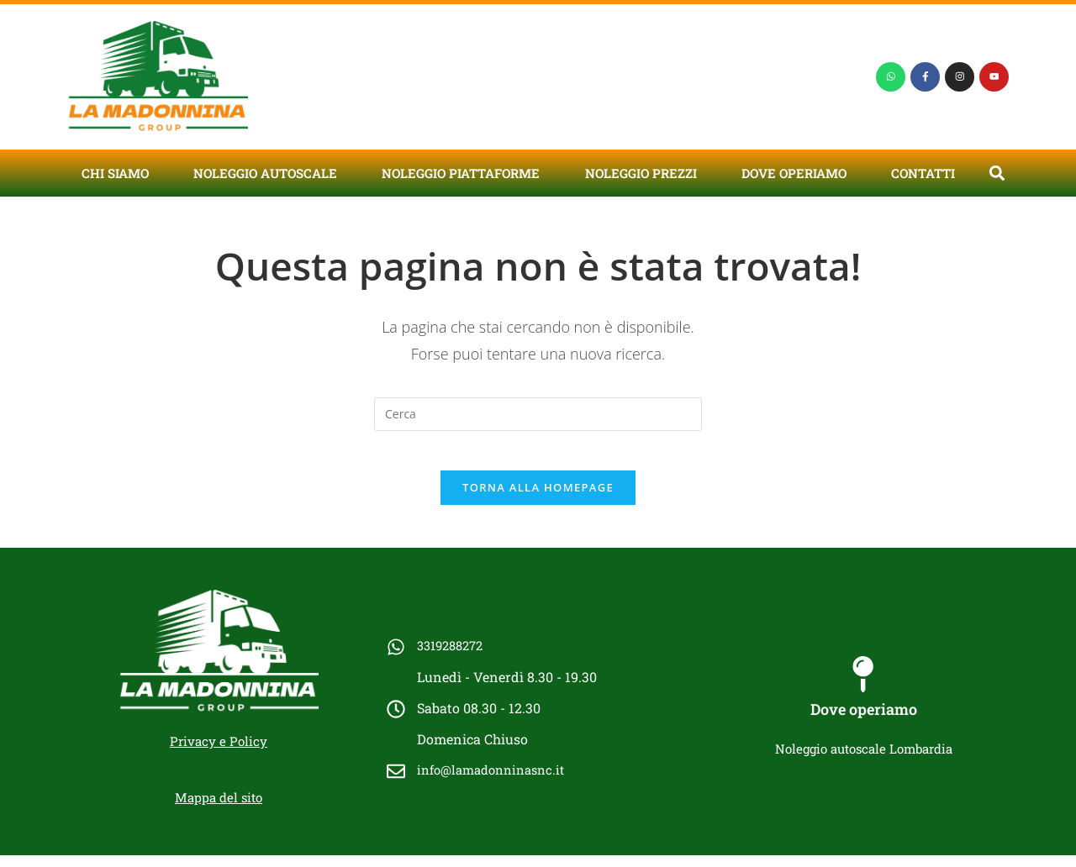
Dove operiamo (794, 173)
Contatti (923, 173)
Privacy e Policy (218, 752)
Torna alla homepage (538, 499)
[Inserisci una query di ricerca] (538, 414)
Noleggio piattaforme (461, 173)
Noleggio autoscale (265, 173)
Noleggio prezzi (641, 173)
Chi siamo (115, 173)
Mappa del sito (218, 809)
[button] (996, 173)
